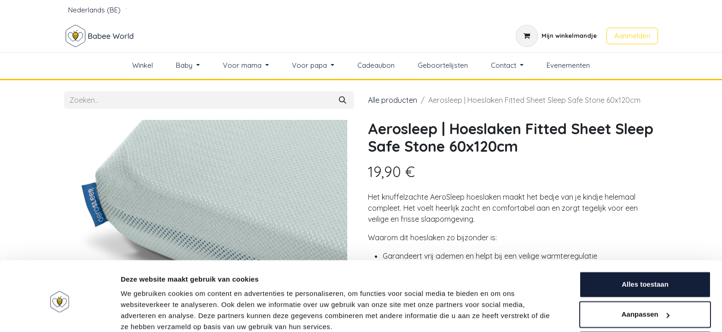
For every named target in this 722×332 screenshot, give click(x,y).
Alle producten (392, 100)
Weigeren (644, 306)
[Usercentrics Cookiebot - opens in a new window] (59, 314)
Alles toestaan (645, 246)
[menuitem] (142, 65)
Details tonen (142, 314)
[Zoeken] (342, 100)
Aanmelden (632, 35)
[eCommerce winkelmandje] (556, 36)
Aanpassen (646, 276)
